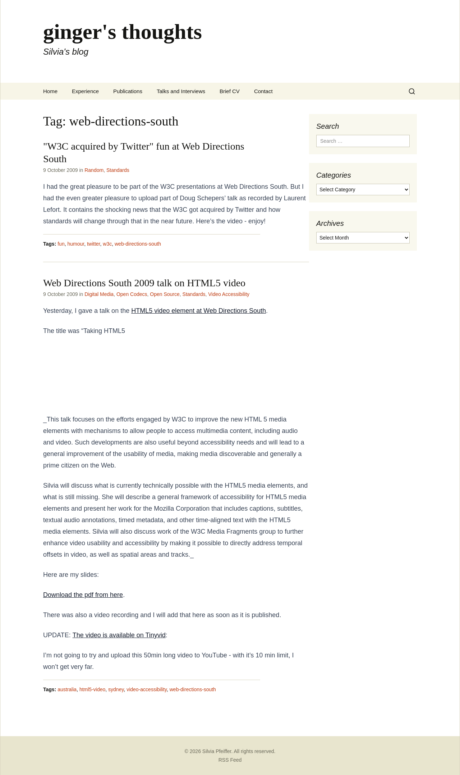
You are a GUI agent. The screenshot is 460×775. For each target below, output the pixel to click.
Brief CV (230, 91)
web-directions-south (138, 244)
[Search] (412, 91)
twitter (93, 244)
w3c (107, 244)
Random (94, 170)
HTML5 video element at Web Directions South (198, 310)
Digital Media (99, 294)
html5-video (92, 689)
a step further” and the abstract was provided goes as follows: (97, 375)
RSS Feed (230, 760)
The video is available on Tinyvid (119, 635)
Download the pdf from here (83, 594)
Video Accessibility (228, 294)
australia (67, 689)
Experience (85, 91)
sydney (116, 689)
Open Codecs (131, 294)
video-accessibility (146, 689)
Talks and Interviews (181, 91)
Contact (263, 91)
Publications (127, 91)
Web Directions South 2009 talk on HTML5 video (144, 282)
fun (61, 244)
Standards (117, 170)
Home (50, 91)
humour (75, 244)
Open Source (165, 294)
